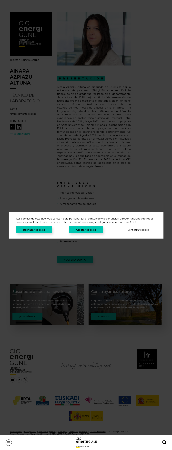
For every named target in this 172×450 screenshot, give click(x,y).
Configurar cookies (138, 229)
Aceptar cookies (86, 229)
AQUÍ (133, 222)
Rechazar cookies (34, 229)
